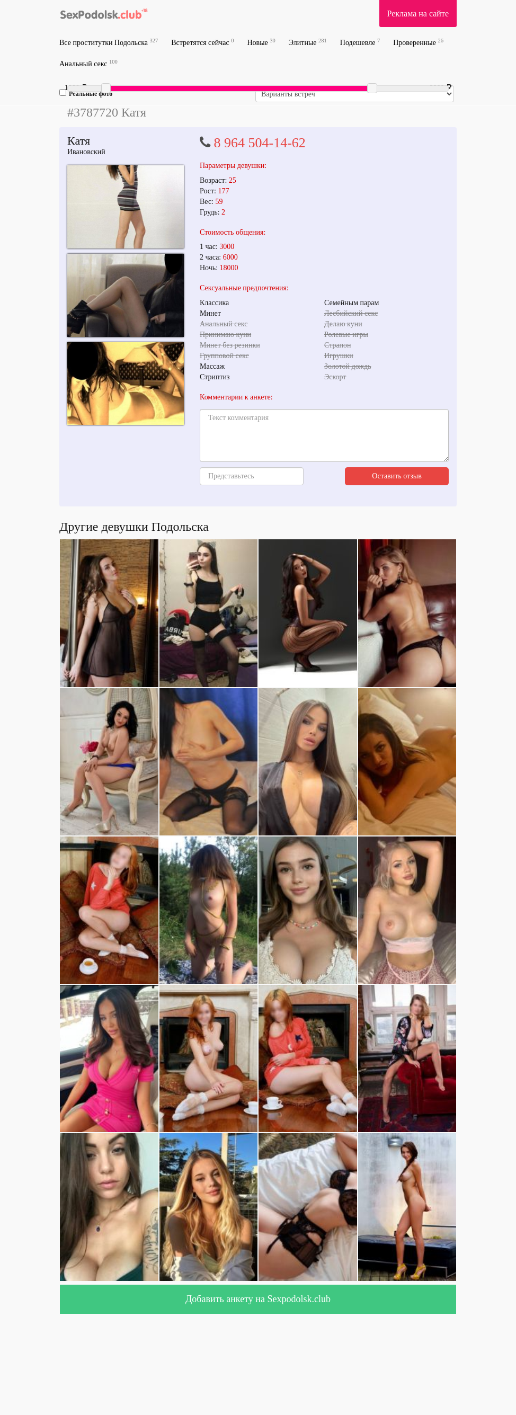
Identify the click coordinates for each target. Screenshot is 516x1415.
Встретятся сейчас (202, 42)
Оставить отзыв (397, 476)
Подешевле (360, 42)
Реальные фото (85, 93)
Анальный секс (88, 63)
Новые (261, 42)
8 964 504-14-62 (260, 142)
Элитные (308, 42)
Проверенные (418, 42)
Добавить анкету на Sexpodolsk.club (258, 1299)
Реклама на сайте (418, 13)
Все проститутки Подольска (108, 42)
